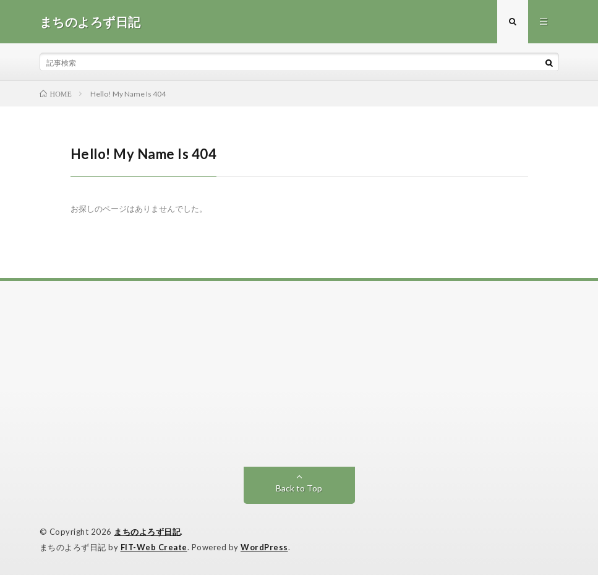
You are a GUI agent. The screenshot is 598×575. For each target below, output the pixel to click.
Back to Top (299, 488)
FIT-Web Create (154, 547)
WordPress (264, 547)
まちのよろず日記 (147, 532)
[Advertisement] (299, 373)
